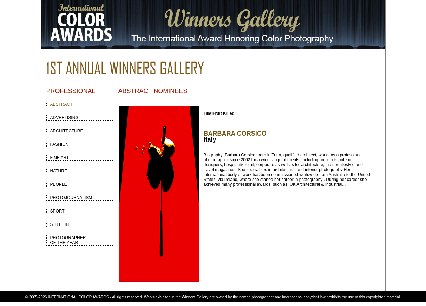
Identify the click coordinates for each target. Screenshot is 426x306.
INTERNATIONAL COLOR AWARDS (78, 297)
